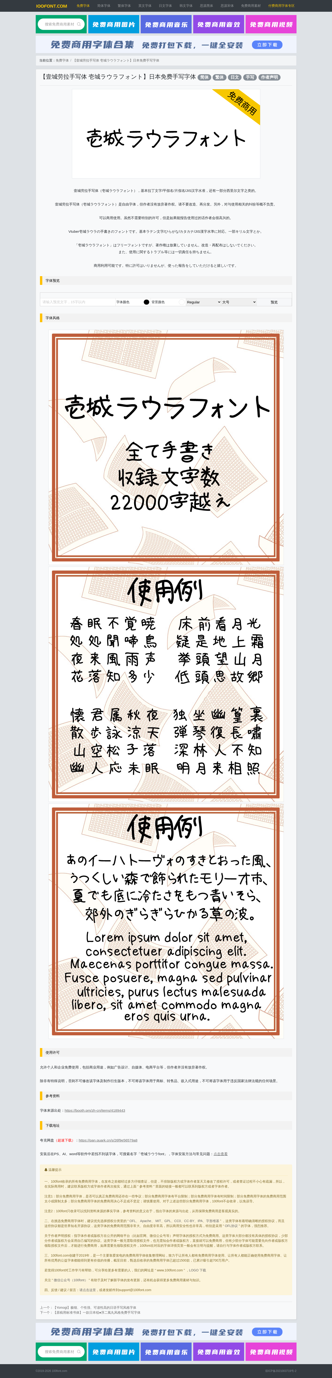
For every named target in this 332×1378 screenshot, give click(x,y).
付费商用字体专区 (281, 6)
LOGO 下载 (197, 1270)
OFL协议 (231, 1226)
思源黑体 (206, 6)
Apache (145, 1221)
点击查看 (221, 1154)
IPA (200, 1221)
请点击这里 (87, 1290)
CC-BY (189, 1221)
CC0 (177, 1221)
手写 (250, 77)
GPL (167, 1221)
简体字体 (103, 6)
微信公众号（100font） (71, 1280)
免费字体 (83, 6)
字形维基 (212, 1221)
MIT (158, 1221)
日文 (234, 77)
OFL (132, 1221)
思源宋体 (227, 6)
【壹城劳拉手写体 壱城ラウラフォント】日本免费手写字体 (116, 60)
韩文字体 (186, 6)
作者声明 (269, 77)
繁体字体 (124, 6)
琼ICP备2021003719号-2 (281, 1371)
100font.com (59, 1371)
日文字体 (165, 6)
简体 (204, 77)
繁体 (219, 77)
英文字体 (145, 6)
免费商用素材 (251, 6)
